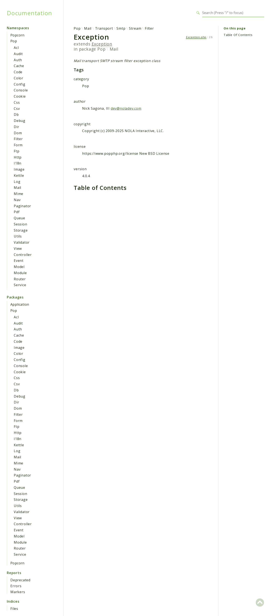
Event (19, 260)
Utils (18, 236)
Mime (18, 193)
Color (18, 78)
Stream (135, 28)
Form (18, 145)
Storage (21, 230)
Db (16, 114)
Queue (19, 218)
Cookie (20, 96)
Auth (18, 60)
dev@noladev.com (126, 108)
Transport (104, 28)
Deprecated (20, 580)
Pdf (16, 212)
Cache (19, 66)
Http (18, 157)
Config (19, 84)
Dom (18, 133)
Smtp (120, 28)
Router (20, 279)
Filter (18, 139)
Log (17, 181)
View (18, 248)
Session (20, 224)
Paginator (22, 206)
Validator (22, 242)
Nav (17, 200)
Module (20, 273)
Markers (17, 592)
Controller (23, 254)
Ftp (16, 151)
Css (17, 102)
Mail (17, 187)
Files (14, 608)
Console (21, 90)
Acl (16, 47)
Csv (17, 108)
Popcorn (17, 35)
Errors (16, 586)
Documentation (29, 13)
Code (18, 72)
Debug (19, 120)
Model (19, 266)
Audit (18, 53)
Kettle (19, 175)
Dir (16, 126)
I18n (17, 163)
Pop (13, 41)
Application (19, 304)
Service (20, 285)
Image (19, 169)
